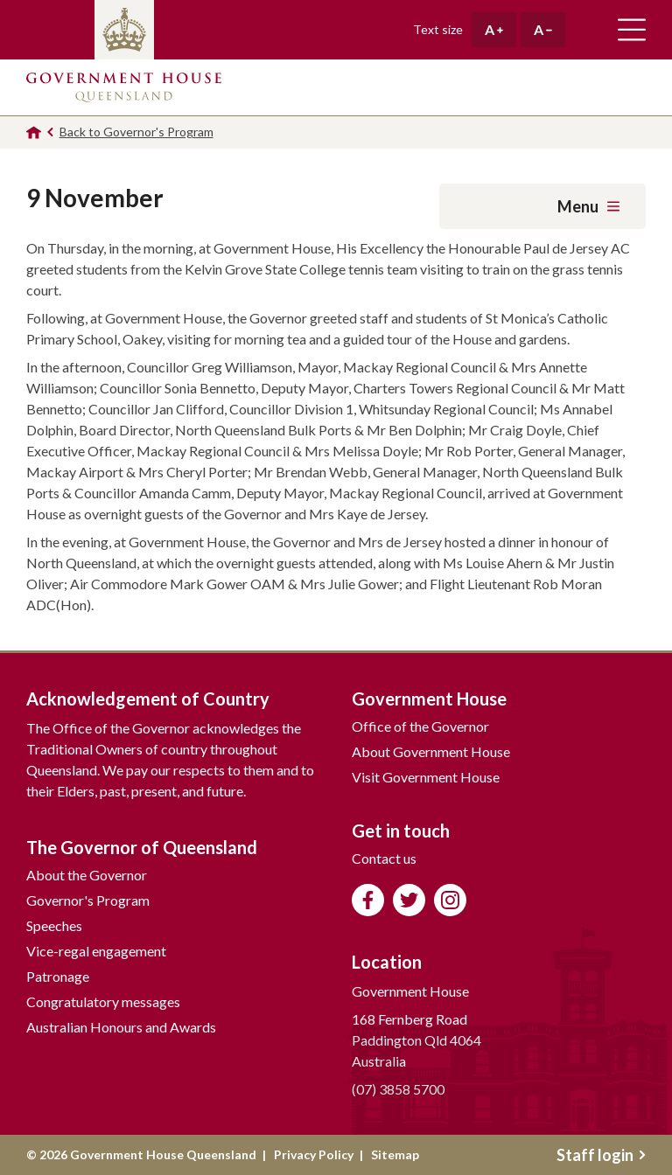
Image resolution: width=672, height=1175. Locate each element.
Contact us (384, 858)
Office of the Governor (420, 726)
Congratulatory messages (103, 1001)
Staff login (601, 1155)
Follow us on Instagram (450, 900)
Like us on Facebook (368, 900)
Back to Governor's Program (137, 131)
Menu (588, 206)
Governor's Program (88, 900)
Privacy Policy (314, 1154)
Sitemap (395, 1154)
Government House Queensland (123, 87)
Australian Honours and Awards (121, 1027)
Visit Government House (426, 776)
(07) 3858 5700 (398, 1089)
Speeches (54, 925)
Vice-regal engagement (96, 950)
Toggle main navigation (632, 30)
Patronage (57, 976)
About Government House (431, 751)
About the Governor (86, 874)
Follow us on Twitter (409, 900)
